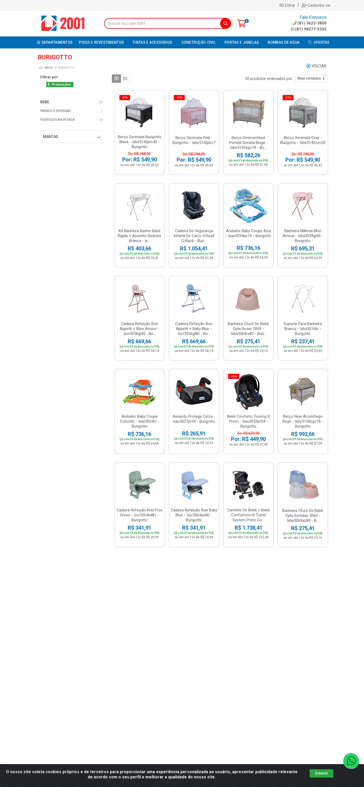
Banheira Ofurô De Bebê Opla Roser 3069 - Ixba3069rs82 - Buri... (248, 328)
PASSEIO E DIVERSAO (55, 111)
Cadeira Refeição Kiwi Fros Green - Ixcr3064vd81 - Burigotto (140, 515)
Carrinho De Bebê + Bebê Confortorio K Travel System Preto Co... (248, 515)
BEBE (44, 102)
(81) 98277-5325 (309, 29)
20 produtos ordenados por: (269, 78)
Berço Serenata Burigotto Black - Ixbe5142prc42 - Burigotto (139, 142)
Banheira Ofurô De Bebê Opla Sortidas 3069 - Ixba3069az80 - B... (302, 515)
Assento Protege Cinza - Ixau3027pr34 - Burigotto (194, 419)
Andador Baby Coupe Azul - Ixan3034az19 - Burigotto (248, 233)
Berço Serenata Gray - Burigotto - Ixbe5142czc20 (302, 140)
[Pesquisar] (225, 23)
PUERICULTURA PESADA (57, 120)
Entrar (287, 5)
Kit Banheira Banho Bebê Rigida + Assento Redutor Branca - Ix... (139, 236)
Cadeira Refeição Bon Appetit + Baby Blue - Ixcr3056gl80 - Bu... (194, 328)
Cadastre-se (316, 5)
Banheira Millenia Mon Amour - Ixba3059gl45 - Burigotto (303, 236)
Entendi (321, 773)
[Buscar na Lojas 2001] (162, 23)
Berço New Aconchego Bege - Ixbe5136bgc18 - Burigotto (303, 421)
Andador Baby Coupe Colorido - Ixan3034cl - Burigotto (139, 421)
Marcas (71, 137)
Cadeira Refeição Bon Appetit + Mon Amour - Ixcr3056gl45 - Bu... (139, 328)
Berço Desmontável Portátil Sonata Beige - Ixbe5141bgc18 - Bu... (248, 142)
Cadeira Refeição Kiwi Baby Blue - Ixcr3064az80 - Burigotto (194, 515)
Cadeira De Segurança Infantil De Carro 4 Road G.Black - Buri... (194, 236)
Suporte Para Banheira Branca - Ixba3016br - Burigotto (303, 328)
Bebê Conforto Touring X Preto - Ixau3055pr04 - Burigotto (248, 421)
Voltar (316, 66)
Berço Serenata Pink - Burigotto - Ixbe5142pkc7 (194, 140)
